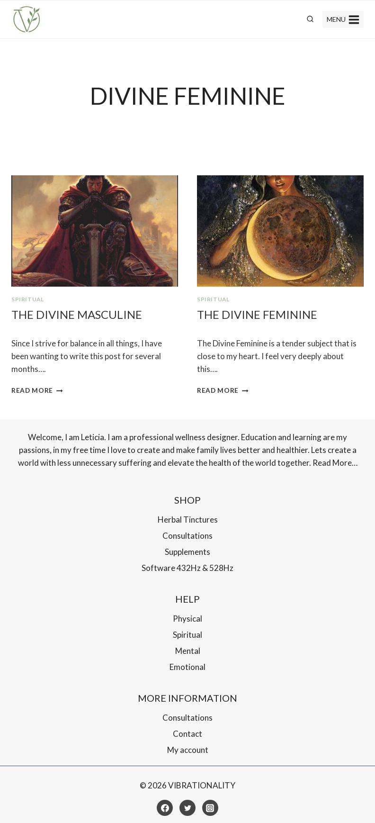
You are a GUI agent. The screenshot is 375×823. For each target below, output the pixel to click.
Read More (37, 390)
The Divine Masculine (76, 314)
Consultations (187, 536)
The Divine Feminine (257, 314)
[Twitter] (187, 808)
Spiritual (27, 299)
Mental (187, 651)
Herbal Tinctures (188, 520)
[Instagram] (210, 808)
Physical (187, 619)
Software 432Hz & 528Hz (187, 568)
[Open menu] (343, 19)
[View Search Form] (310, 19)
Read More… (334, 463)
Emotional (187, 667)
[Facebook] (165, 808)
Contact (187, 734)
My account (187, 750)
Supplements (187, 552)
